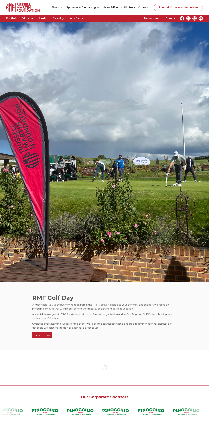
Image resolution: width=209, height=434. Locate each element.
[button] (57, 7)
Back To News (42, 335)
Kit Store (130, 7)
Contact (143, 7)
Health (43, 18)
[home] (23, 7)
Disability (58, 18)
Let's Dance (76, 18)
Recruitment (152, 18)
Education (28, 18)
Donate (170, 18)
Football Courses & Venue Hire (178, 7)
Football (11, 18)
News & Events (112, 7)
